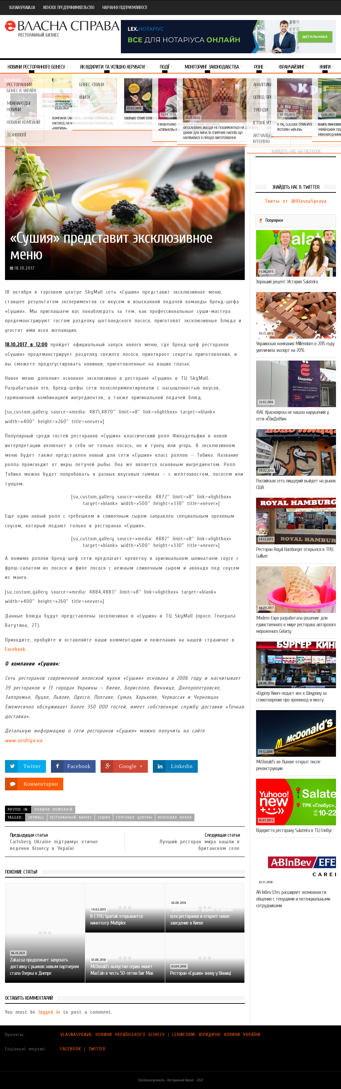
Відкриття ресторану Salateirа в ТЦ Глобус (294, 830)
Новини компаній (60, 96)
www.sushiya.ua (23, 740)
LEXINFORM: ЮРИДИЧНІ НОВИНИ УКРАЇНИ (216, 1034)
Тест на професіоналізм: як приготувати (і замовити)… (60, 104)
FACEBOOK (70, 1049)
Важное (13, 80)
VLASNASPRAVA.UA (22, 7)
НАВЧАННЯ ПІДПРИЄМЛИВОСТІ (124, 7)
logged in (49, 1012)
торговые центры (134, 817)
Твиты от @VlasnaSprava (296, 201)
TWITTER (97, 1049)
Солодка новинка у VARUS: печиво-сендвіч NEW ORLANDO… (300, 104)
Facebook (15, 649)
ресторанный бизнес (71, 817)
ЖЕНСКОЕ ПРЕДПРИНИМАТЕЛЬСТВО (68, 7)
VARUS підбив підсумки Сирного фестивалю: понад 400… (219, 107)
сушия (104, 817)
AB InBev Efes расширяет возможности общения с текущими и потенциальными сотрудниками (293, 899)
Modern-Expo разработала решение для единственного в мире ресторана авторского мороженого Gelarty (296, 624)
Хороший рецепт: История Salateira (287, 282)
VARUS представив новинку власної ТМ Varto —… (139, 104)
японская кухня (175, 817)
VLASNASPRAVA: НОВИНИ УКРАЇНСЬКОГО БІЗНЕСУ (112, 1034)
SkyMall (36, 817)
